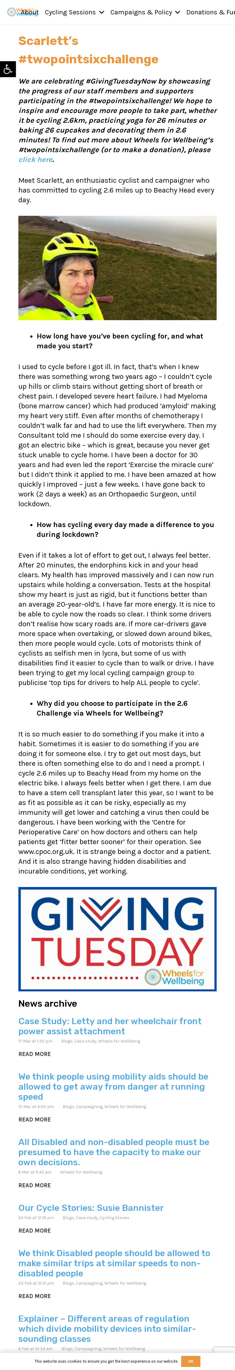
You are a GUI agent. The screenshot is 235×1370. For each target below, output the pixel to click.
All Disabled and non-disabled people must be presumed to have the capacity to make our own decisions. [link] (113, 1152)
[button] (100, 12)
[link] (8, 69)
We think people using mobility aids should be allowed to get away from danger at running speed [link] (113, 1086)
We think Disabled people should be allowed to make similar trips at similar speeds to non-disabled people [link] (114, 1263)
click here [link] (35, 159)
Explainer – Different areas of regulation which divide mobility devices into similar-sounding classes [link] (107, 1328)
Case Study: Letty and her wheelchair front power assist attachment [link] (110, 1026)
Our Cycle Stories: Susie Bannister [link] (91, 1207)
